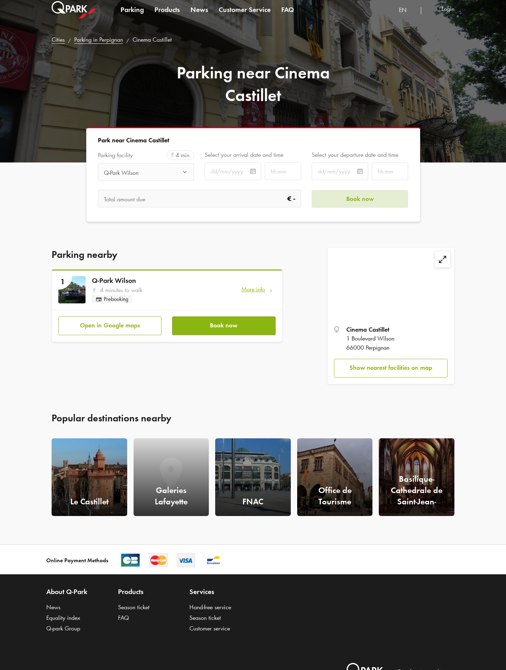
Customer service (209, 628)
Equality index (63, 618)
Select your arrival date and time (244, 155)
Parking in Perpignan (98, 39)
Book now (223, 325)
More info (253, 289)
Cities (58, 39)
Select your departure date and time (355, 155)
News (199, 15)
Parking (132, 15)
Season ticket (133, 607)
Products (167, 15)
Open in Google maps (110, 325)
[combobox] (407, 16)
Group (63, 628)
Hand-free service (210, 607)
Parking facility (115, 155)
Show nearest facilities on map (390, 368)
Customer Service (245, 15)
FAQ (287, 15)
